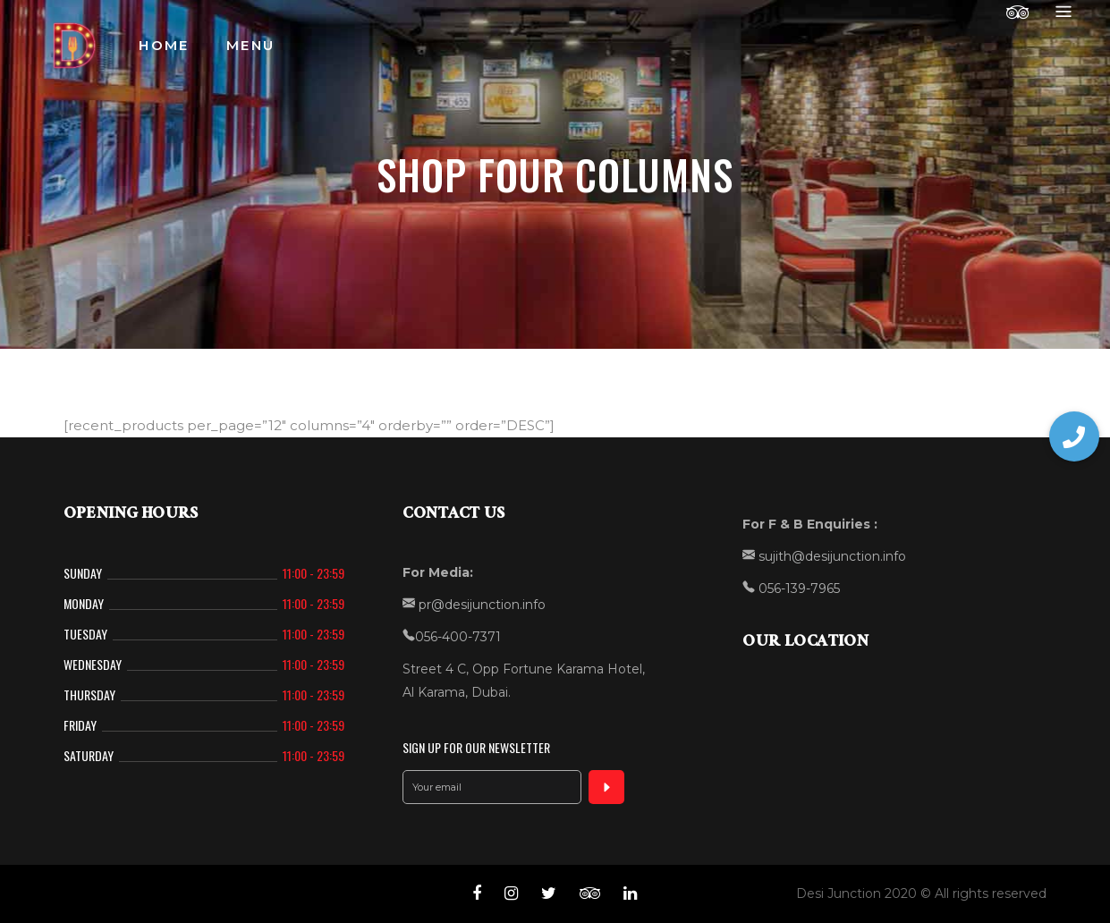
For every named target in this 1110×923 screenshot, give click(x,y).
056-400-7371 (458, 637)
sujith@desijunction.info (830, 556)
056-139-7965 (797, 588)
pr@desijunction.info (480, 605)
